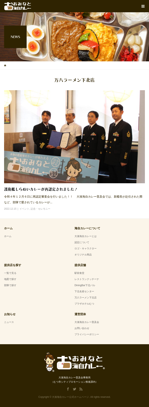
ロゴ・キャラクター (85, 248)
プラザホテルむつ (84, 303)
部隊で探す (10, 285)
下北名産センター (84, 291)
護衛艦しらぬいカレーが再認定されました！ (41, 189)
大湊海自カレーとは (85, 236)
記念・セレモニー (40, 208)
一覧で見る (10, 273)
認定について (81, 242)
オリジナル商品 (83, 254)
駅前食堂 (79, 273)
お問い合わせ (81, 328)
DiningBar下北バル (84, 285)
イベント (24, 208)
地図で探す (10, 279)
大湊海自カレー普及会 (86, 322)
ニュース (9, 322)
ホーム (7, 236)
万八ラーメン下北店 (85, 297)
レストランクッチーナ (86, 279)
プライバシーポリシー (86, 334)
